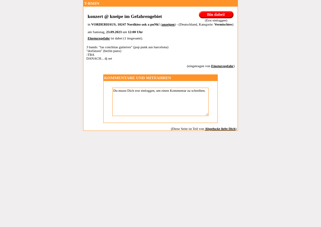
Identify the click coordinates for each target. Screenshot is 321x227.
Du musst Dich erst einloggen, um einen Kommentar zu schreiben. (160, 102)
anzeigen (168, 24)
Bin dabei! (216, 14)
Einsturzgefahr (98, 38)
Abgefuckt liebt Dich (220, 129)
